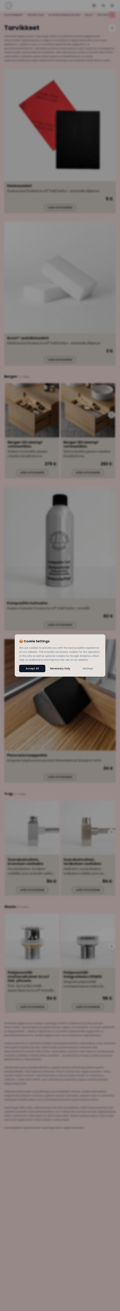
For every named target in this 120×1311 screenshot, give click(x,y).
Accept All (32, 668)
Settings (88, 668)
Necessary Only (60, 668)
